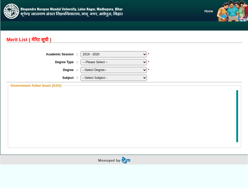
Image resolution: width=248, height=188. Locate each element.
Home (208, 11)
